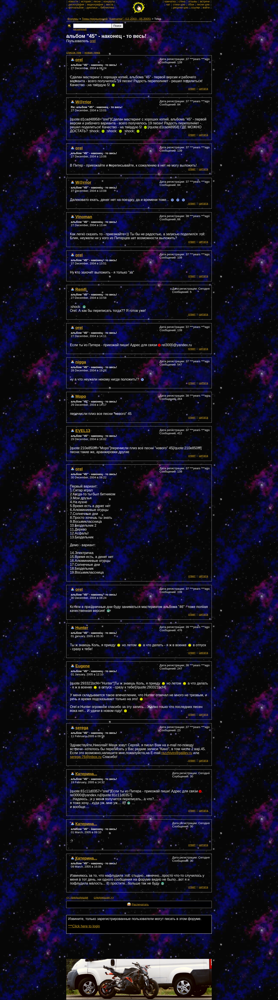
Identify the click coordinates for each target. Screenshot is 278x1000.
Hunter (81, 627)
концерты (109, 1)
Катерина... (86, 773)
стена (182, 1)
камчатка (170, 1)
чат (168, 4)
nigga (80, 362)
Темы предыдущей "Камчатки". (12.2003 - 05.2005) (116, 18)
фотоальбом (76, 7)
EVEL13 (82, 430)
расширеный (79, 29)
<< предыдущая (77, 897)
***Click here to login (84, 926)
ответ (192, 88)
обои (191, 4)
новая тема (92, 52)
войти (206, 7)
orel (93, 41)
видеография (95, 4)
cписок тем (73, 52)
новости (73, 1)
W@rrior (83, 102)
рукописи (92, 7)
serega (81, 727)
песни (97, 1)
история (86, 1)
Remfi (80, 289)
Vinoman (83, 216)
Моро (80, 396)
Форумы (72, 18)
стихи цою (179, 4)
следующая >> (104, 897)
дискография (76, 4)
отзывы (192, 1)
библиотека (107, 7)
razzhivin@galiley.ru (176, 753)
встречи (205, 1)
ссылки (195, 7)
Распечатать (140, 904)
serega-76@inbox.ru (85, 757)
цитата (203, 88)
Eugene (82, 666)
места (109, 4)
